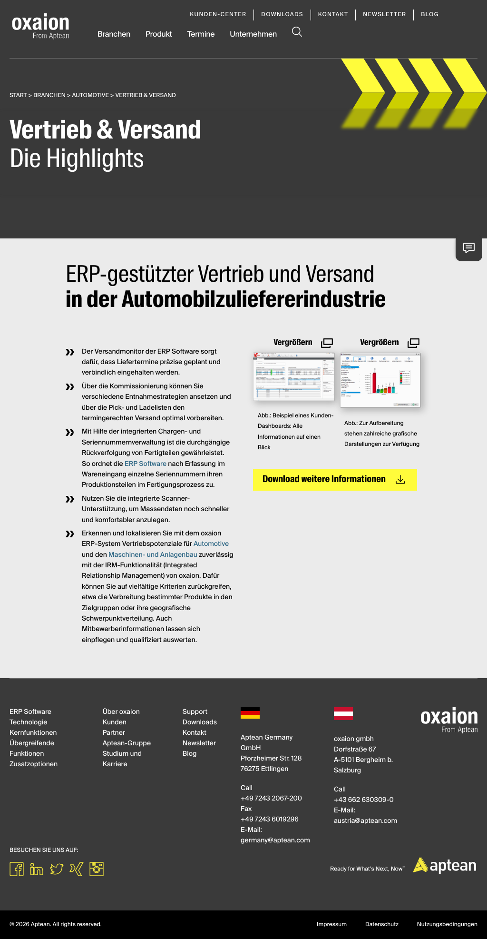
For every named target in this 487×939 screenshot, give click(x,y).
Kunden (115, 723)
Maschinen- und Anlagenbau (152, 555)
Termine (200, 35)
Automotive (90, 96)
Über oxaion (121, 712)
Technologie (28, 723)
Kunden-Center (218, 15)
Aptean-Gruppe (127, 744)
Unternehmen (253, 35)
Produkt (159, 35)
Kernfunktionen (33, 733)
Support (195, 712)
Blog (430, 15)
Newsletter (384, 15)
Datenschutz (382, 925)
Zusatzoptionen (34, 764)
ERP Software (145, 464)
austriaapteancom (365, 821)
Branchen (113, 35)
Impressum (332, 925)
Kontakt (333, 15)
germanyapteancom (275, 841)
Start (18, 96)
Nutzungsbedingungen (447, 925)
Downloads (282, 15)
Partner (114, 733)
